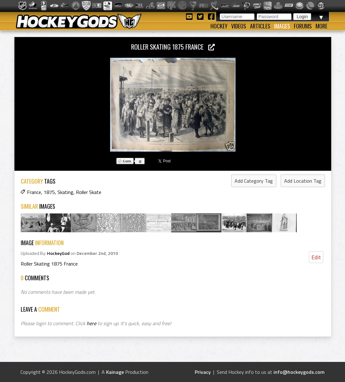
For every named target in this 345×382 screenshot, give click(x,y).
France (34, 192)
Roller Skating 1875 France (173, 46)
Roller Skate (88, 192)
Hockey (218, 26)
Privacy (203, 372)
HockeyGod (58, 253)
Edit (316, 257)
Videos (238, 26)
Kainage (115, 372)
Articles (260, 26)
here (91, 323)
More (321, 26)
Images (282, 26)
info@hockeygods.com (299, 372)
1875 (49, 192)
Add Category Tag (254, 181)
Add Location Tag (302, 181)
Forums (303, 26)
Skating (65, 192)
